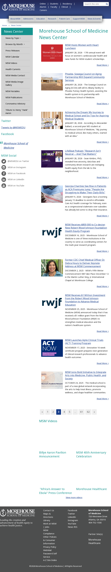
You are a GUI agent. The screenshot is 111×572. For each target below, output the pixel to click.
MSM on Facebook (13, 173)
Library (46, 520)
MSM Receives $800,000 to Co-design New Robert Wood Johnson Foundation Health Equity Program (86, 228)
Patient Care (64, 18)
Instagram (73, 520)
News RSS (72, 527)
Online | (44, 3)
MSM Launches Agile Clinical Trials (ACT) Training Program (84, 341)
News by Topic (13, 38)
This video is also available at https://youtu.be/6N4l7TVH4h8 (55, 473)
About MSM (15, 18)
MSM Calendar (12, 56)
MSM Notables (12, 91)
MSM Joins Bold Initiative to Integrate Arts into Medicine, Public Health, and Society (85, 375)
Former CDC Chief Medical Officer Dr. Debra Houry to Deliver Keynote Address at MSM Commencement (85, 263)
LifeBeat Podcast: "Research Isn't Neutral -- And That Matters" (83, 152)
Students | (55, 3)
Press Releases (12, 50)
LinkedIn (72, 517)
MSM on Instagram (13, 167)
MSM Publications (13, 97)
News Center (13, 31)
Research (52, 18)
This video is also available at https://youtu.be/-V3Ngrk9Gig (92, 437)
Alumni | (44, 6)
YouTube (72, 523)
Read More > (103, 65)
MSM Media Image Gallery (14, 83)
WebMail (47, 550)
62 (88, 411)
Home (4, 25)
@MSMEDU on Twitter (15, 161)
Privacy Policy (49, 547)
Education (40, 18)
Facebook (72, 510)
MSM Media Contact (15, 75)
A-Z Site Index (50, 560)
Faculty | (55, 6)
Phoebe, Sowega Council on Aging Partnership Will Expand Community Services (85, 77)
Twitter (71, 513)
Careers (43, 10)
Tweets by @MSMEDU (13, 127)
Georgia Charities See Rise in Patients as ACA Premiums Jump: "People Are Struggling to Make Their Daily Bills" (85, 189)
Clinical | (66, 6)
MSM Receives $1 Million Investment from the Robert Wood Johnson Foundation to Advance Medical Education (85, 300)
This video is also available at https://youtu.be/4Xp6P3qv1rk (55, 437)
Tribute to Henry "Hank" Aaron (16, 111)
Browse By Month (15, 44)
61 (81, 411)
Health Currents (12, 69)
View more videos (74, 497)
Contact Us (48, 510)
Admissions (28, 18)
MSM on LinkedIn (12, 179)
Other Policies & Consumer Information (50, 540)
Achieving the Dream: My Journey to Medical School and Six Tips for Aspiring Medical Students (87, 115)
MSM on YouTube (12, 185)
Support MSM (79, 18)
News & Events (94, 18)
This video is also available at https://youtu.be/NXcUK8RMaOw (92, 473)
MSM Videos (11, 63)
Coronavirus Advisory (15, 103)
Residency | (69, 3)
